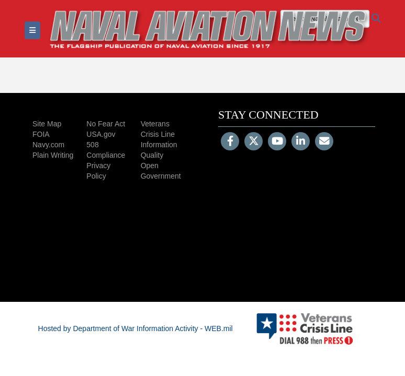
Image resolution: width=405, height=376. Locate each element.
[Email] (324, 142)
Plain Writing (52, 155)
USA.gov (100, 134)
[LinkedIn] (300, 142)
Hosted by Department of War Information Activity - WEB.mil (135, 328)
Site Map (46, 124)
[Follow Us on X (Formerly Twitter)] (253, 142)
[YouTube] (277, 142)
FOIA (41, 134)
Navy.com (48, 144)
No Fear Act (105, 124)
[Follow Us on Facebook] (230, 142)
